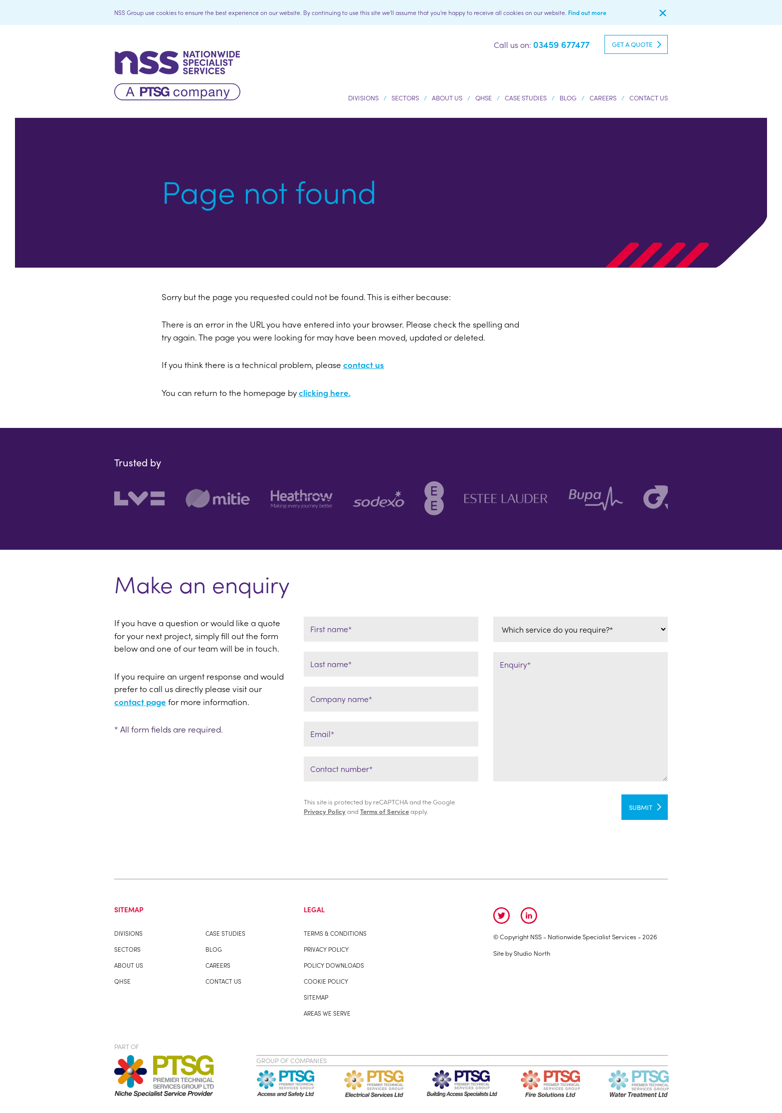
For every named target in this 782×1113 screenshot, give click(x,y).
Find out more (587, 12)
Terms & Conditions (335, 933)
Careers (602, 97)
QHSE (483, 97)
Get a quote (632, 44)
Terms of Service (384, 811)
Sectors (405, 99)
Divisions (363, 99)
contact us (363, 365)
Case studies (526, 97)
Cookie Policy (326, 981)
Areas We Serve (327, 1013)
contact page (140, 702)
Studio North (532, 953)
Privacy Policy (325, 811)
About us (447, 99)
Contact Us (648, 97)
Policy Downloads (334, 965)
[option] (149, 498)
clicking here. (325, 392)
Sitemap (316, 997)
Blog (568, 97)
